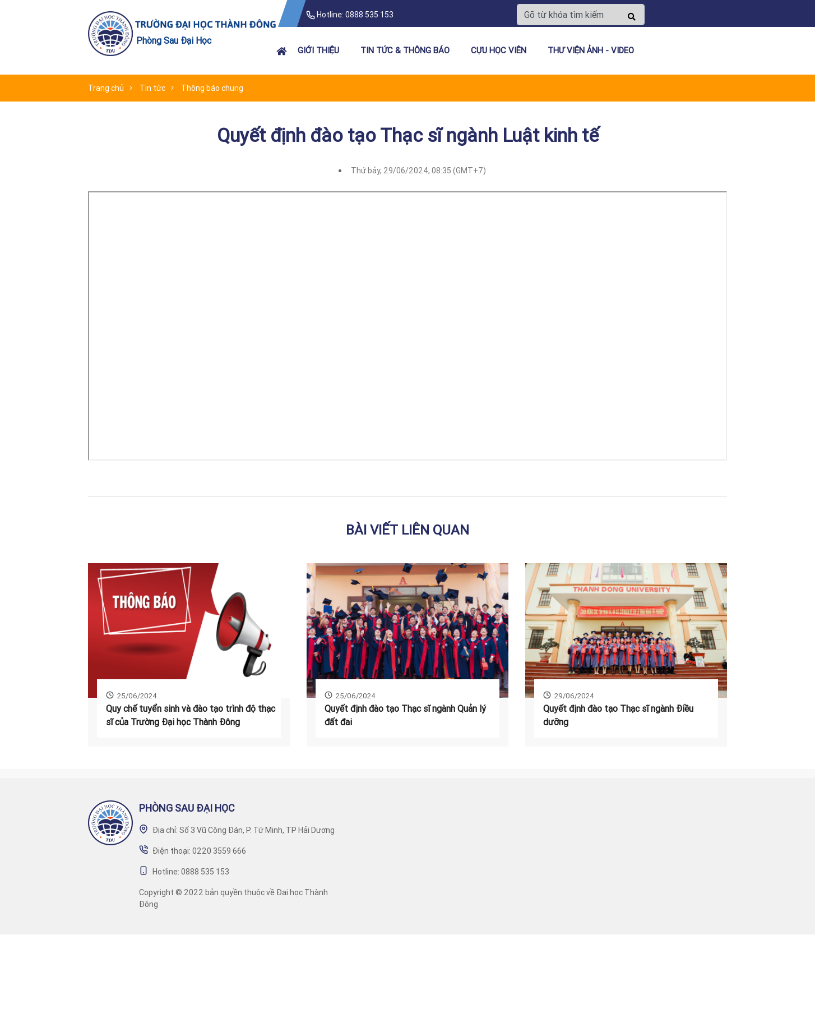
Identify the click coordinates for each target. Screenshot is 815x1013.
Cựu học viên (498, 50)
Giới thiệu (318, 50)
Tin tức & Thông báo (405, 50)
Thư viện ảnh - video (591, 50)
